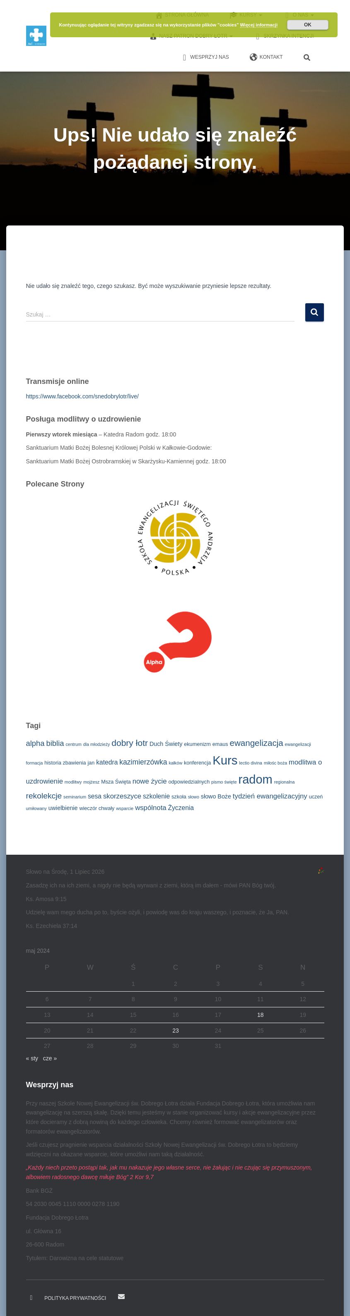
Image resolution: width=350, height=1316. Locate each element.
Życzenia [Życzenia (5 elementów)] (181, 807)
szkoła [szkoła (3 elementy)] (178, 797)
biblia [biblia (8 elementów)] (55, 743)
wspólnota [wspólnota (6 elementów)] (151, 808)
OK (307, 25)
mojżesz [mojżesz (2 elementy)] (91, 781)
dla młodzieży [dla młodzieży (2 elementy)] (96, 744)
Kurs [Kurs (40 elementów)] (224, 760)
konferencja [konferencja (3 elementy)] (197, 763)
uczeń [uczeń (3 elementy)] (316, 797)
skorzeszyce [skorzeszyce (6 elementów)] (122, 796)
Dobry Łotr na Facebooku (31, 1297)
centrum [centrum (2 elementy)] (73, 744)
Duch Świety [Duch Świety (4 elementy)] (166, 744)
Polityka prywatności (75, 1298)
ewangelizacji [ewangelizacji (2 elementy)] (298, 744)
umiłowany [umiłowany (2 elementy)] (36, 808)
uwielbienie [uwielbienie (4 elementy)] (63, 808)
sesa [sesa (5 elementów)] (94, 796)
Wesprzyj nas (204, 57)
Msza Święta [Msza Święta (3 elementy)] (116, 782)
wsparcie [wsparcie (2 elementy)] (124, 808)
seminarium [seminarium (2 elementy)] (74, 796)
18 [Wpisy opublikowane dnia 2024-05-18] (260, 1015)
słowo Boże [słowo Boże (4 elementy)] (216, 796)
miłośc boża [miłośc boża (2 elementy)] (275, 762)
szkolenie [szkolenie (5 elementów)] (156, 796)
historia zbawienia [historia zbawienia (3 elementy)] (65, 763)
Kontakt (266, 57)
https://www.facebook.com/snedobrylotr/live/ (82, 396)
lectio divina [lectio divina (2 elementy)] (250, 762)
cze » (50, 1058)
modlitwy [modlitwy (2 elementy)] (73, 781)
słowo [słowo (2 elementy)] (193, 796)
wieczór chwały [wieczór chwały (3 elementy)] (96, 808)
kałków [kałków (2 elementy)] (176, 762)
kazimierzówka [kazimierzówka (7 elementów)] (143, 762)
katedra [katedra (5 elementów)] (107, 762)
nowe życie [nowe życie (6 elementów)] (150, 781)
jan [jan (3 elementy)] (91, 763)
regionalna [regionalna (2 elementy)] (284, 781)
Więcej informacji (259, 24)
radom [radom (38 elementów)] (256, 779)
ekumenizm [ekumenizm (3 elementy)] (197, 744)
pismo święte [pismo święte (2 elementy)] (224, 781)
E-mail (121, 1296)
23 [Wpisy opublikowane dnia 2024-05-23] (175, 1030)
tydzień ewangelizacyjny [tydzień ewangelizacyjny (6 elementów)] (270, 796)
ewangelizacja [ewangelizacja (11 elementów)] (256, 743)
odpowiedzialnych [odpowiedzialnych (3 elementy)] (189, 782)
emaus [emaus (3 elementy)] (220, 744)
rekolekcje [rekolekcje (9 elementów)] (44, 795)
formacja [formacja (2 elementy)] (34, 762)
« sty (32, 1058)
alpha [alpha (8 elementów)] (35, 743)
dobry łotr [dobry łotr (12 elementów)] (129, 743)
